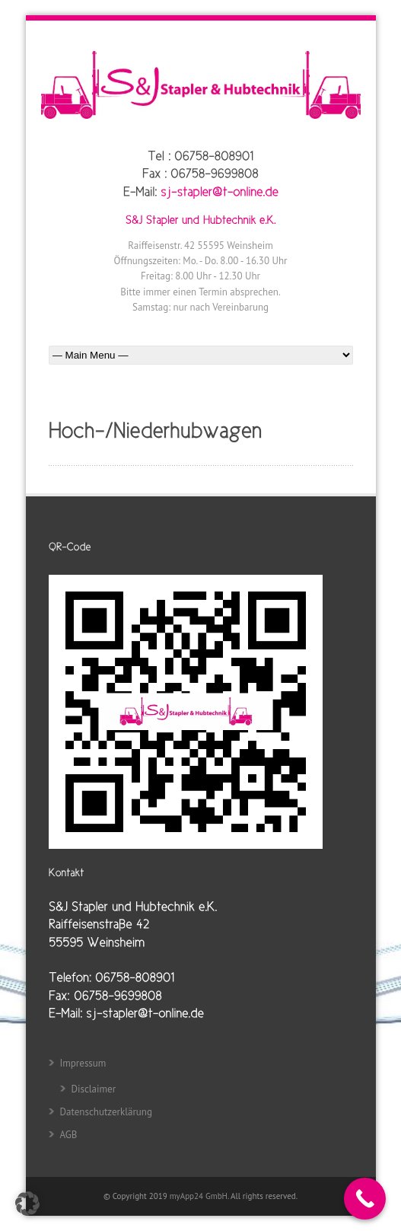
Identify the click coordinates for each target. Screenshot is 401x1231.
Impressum (83, 1063)
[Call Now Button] (365, 1199)
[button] (27, 1203)
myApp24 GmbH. (200, 1196)
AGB (69, 1134)
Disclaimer (94, 1089)
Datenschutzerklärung (106, 1111)
